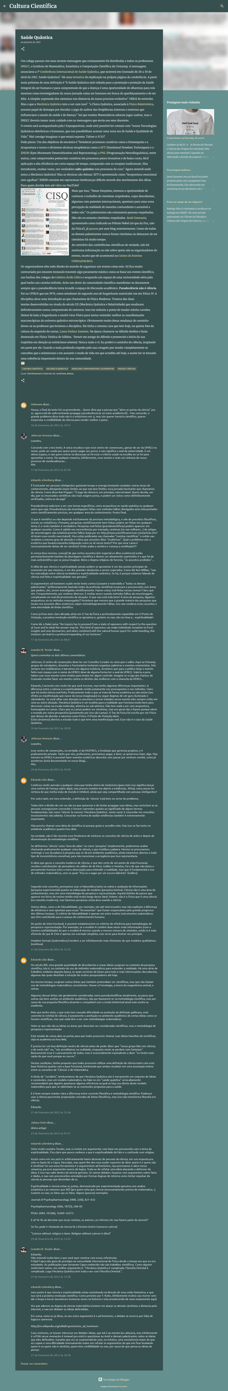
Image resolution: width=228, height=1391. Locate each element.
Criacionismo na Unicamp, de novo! (185, 137)
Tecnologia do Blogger (114, 1379)
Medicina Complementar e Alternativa (93, 368)
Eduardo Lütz (39, 779)
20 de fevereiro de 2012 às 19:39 (51, 769)
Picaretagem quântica (179, 169)
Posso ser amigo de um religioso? (184, 201)
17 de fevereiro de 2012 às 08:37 (51, 639)
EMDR (25, 153)
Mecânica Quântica (49, 104)
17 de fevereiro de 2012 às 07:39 (51, 469)
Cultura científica (32, 368)
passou (93, 228)
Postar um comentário (34, 1363)
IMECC (25, 66)
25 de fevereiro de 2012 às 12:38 (51, 1276)
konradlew (123, 1386)
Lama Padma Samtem (74, 331)
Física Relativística (141, 104)
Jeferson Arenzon (42, 435)
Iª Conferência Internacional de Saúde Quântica (68, 71)
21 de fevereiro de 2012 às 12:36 (51, 1112)
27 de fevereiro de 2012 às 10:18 (51, 1355)
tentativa (78, 77)
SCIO (100, 136)
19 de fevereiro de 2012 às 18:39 (51, 728)
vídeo (58, 185)
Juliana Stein (38, 1122)
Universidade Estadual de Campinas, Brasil (50, 373)
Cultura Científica (33, 6)
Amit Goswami (136, 217)
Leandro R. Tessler (42, 649)
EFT (103, 147)
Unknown (36, 404)
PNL (103, 153)
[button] (23, 49)
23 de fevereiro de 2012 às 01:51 (51, 1133)
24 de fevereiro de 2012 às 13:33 (51, 1238)
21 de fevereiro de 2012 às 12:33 (51, 949)
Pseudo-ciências (126, 368)
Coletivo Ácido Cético (68, 277)
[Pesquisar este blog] (207, 6)
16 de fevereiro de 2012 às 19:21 (51, 425)
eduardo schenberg (42, 480)
